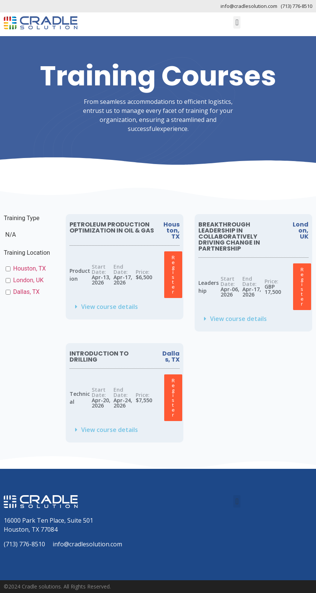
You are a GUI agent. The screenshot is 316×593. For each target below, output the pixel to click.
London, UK (28, 280)
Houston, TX (29, 268)
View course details (109, 307)
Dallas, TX (26, 291)
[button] (236, 22)
